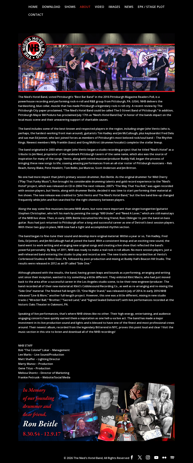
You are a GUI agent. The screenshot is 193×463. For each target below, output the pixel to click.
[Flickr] (164, 458)
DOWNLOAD (51, 7)
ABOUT (85, 7)
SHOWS (70, 7)
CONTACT (35, 15)
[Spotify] (172, 458)
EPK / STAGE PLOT (151, 7)
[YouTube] (156, 458)
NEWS (128, 7)
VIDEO (99, 7)
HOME (33, 7)
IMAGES (114, 7)
